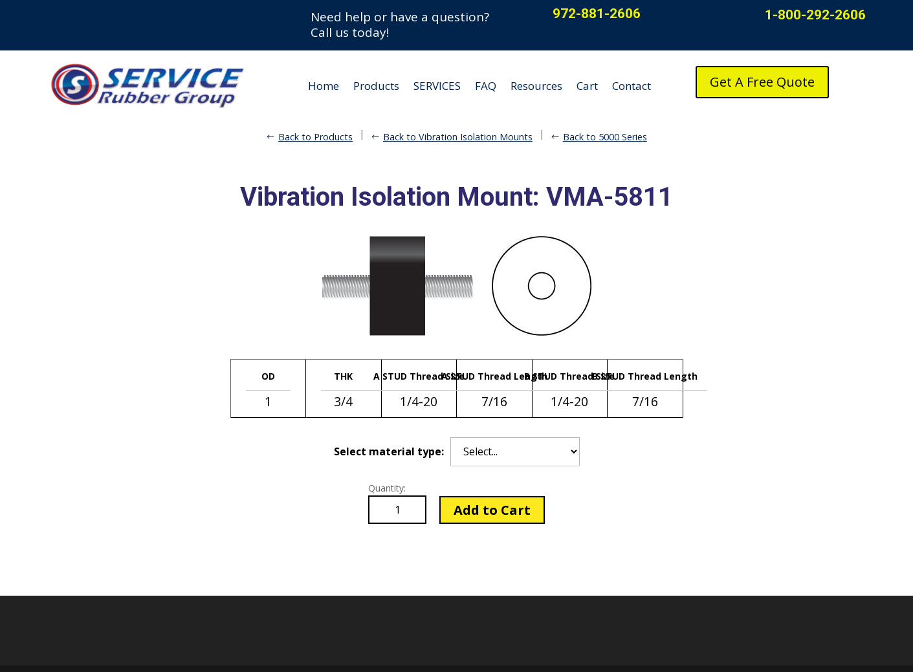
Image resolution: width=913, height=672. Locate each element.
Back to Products (315, 137)
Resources (536, 85)
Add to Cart (492, 510)
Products (376, 85)
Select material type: (389, 451)
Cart (587, 85)
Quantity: (387, 488)
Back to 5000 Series (605, 137)
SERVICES (437, 85)
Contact (631, 85)
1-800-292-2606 (815, 15)
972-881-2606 (597, 13)
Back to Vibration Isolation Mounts (458, 137)
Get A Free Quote (762, 82)
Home (323, 85)
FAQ (485, 85)
